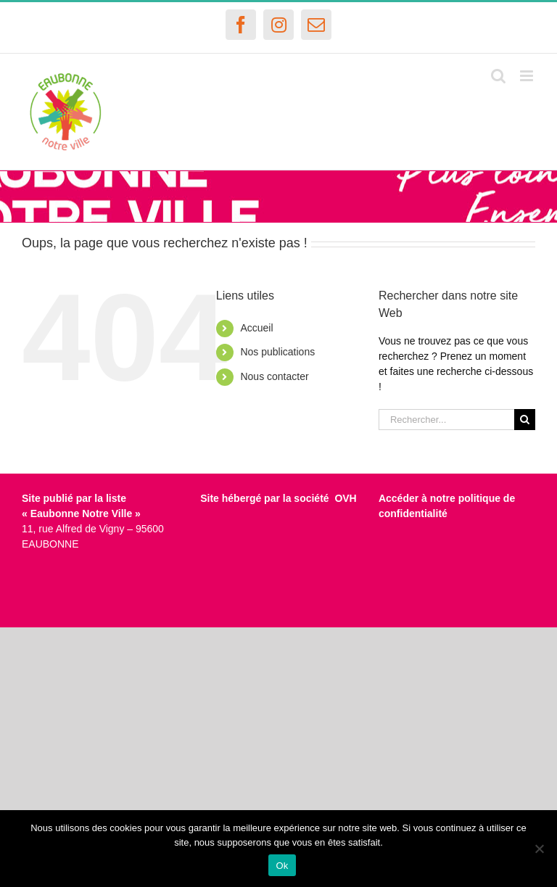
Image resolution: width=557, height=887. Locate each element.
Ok (282, 865)
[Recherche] (524, 419)
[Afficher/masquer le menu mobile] (527, 75)
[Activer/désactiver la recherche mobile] (498, 75)
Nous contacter (274, 376)
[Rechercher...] (446, 419)
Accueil (256, 328)
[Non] (539, 848)
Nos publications (277, 352)
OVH (345, 498)
